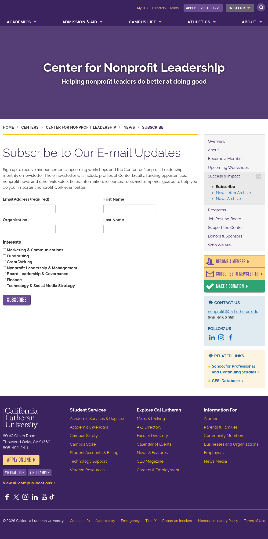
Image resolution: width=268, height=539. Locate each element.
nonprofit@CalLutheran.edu (233, 311)
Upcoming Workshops (228, 167)
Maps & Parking (151, 418)
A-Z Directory (149, 427)
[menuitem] (240, 8)
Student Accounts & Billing (94, 452)
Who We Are (219, 245)
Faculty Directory (152, 435)
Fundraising (17, 256)
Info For (237, 8)
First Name (113, 199)
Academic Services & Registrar (98, 418)
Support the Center (225, 227)
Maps (174, 8)
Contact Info (80, 521)
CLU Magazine (150, 461)
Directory (159, 8)
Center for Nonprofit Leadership (134, 67)
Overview (216, 141)
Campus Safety (84, 435)
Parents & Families (221, 427)
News (129, 127)
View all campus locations (27, 483)
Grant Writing (19, 261)
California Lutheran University (24, 11)
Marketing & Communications (34, 250)
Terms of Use (254, 521)
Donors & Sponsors (225, 236)
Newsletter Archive (233, 192)
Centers (30, 127)
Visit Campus (40, 472)
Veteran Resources (87, 470)
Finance (14, 279)
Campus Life (142, 22)
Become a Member (225, 158)
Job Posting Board (224, 218)
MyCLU (142, 8)
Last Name (113, 219)
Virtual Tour (15, 472)
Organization (15, 219)
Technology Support (88, 461)
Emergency (130, 521)
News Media (215, 461)
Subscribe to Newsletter (237, 274)
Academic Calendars (89, 427)
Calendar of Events (154, 444)
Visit (204, 8)
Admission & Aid (79, 22)
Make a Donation (230, 286)
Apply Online (19, 460)
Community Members (224, 435)
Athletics (199, 22)
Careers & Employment (158, 470)
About (249, 22)
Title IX (150, 521)
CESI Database (226, 380)
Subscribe (225, 186)
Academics (19, 22)
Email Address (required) (26, 199)
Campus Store (83, 444)
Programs (217, 210)
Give (217, 8)
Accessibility (105, 521)
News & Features (152, 452)
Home (8, 127)
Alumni (210, 418)
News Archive (228, 198)
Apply (191, 8)
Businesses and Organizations (231, 444)
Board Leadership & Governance (37, 273)
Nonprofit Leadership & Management (41, 268)
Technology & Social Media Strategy (40, 285)
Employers (214, 452)
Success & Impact (224, 176)
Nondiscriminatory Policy (218, 521)
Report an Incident (177, 521)
